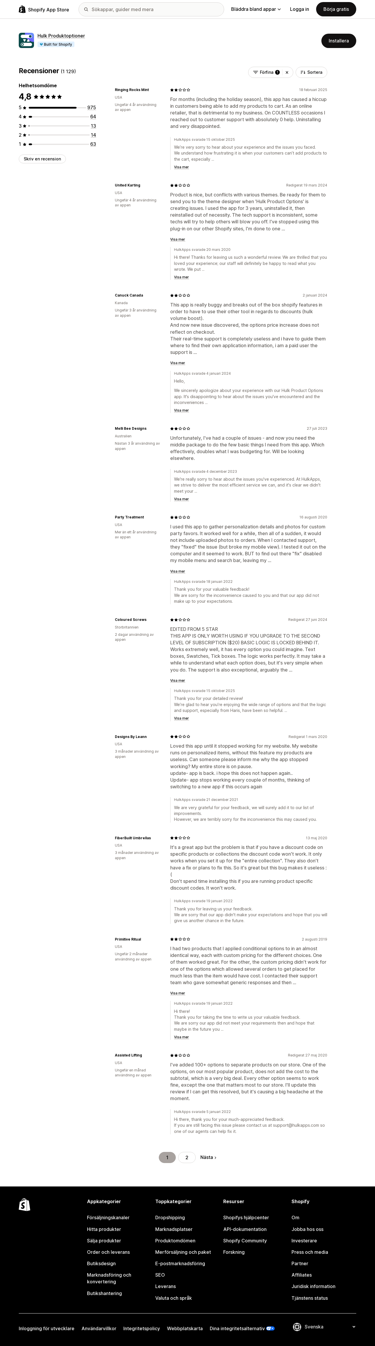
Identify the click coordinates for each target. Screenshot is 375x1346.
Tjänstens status (310, 1298)
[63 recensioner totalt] (93, 144)
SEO (160, 1275)
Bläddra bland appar (256, 9)
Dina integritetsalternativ (237, 1328)
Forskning (234, 1252)
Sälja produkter (104, 1241)
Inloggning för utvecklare (46, 1328)
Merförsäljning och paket (183, 1252)
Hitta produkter (104, 1229)
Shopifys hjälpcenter (246, 1217)
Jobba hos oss (307, 1229)
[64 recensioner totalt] (93, 116)
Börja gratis (336, 9)
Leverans (165, 1286)
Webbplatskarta (185, 1328)
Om (295, 1217)
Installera (339, 41)
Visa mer (181, 167)
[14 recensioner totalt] (93, 135)
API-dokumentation (245, 1229)
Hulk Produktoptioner (61, 36)
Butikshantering (104, 1293)
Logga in (299, 9)
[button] (287, 72)
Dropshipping (170, 1217)
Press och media (310, 1252)
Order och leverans (108, 1252)
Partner (300, 1263)
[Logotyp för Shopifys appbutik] (44, 9)
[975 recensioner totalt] (91, 107)
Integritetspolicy (141, 1328)
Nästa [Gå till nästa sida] (208, 1157)
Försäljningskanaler (108, 1217)
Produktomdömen (175, 1241)
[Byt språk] (330, 1327)
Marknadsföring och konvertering (109, 1278)
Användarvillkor (98, 1328)
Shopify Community (245, 1241)
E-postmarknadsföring (180, 1263)
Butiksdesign (101, 1263)
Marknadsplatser (173, 1229)
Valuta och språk (173, 1298)
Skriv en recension (42, 158)
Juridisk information (313, 1286)
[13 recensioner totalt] (93, 126)
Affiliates (302, 1275)
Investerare (304, 1241)
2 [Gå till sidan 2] (186, 1157)
